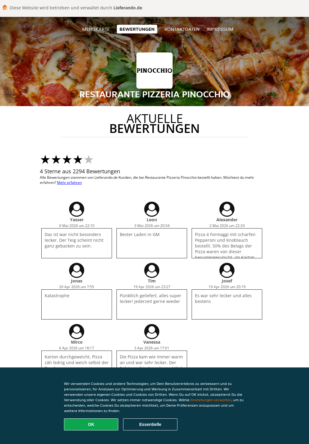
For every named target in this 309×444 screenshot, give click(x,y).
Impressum (220, 29)
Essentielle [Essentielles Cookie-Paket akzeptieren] (150, 424)
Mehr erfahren (69, 182)
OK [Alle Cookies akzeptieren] (91, 424)
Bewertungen (136, 29)
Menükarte (96, 29)
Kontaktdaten (181, 29)
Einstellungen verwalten (210, 400)
